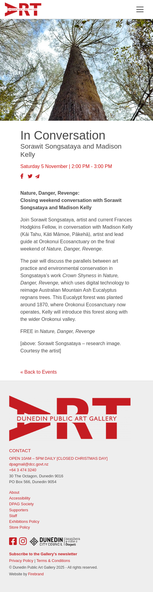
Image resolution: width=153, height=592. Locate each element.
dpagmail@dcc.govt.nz (29, 464)
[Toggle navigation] (140, 9)
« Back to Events (38, 372)
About (14, 492)
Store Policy (19, 527)
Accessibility (19, 498)
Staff (13, 515)
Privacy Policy (21, 560)
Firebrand (35, 574)
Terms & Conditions (53, 560)
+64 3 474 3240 (22, 470)
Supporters (18, 510)
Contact (20, 450)
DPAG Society (21, 504)
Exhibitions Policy (24, 521)
